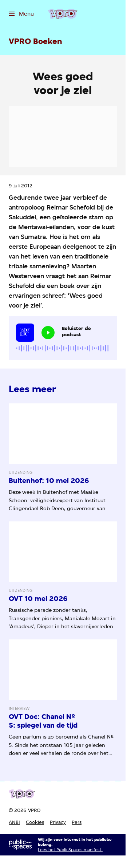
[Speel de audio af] (48, 332)
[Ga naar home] (63, 14)
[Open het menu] (21, 14)
